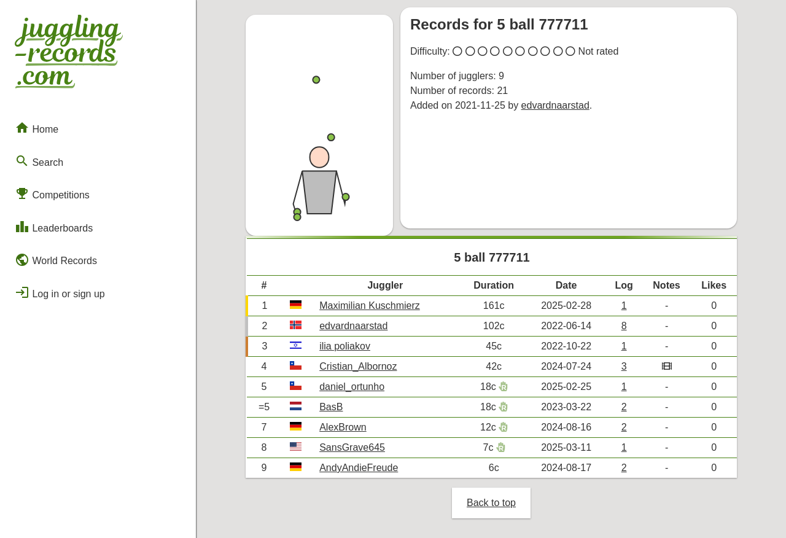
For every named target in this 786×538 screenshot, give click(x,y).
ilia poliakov (344, 346)
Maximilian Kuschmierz (369, 305)
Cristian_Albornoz (358, 366)
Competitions (52, 193)
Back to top (491, 502)
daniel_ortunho (351, 386)
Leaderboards (54, 226)
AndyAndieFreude (358, 467)
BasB (331, 407)
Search (39, 161)
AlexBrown (342, 427)
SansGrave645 (352, 447)
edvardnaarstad (555, 105)
